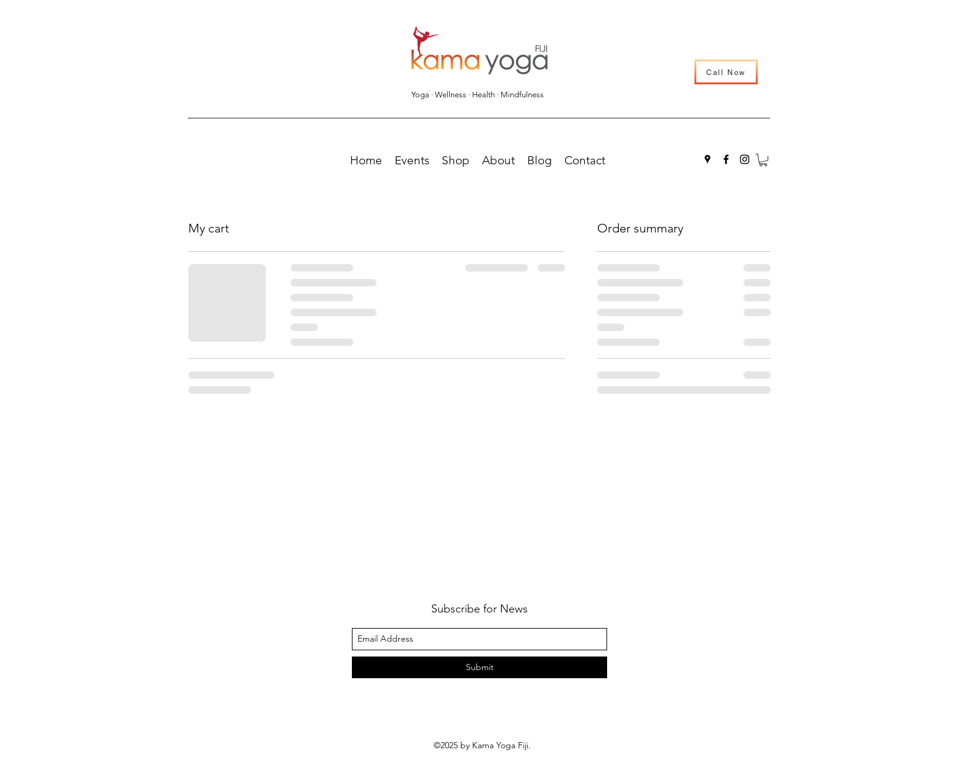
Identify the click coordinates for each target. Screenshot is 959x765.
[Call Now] (726, 72)
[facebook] (726, 159)
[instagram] (744, 159)
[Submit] (479, 667)
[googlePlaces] (707, 159)
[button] (763, 160)
